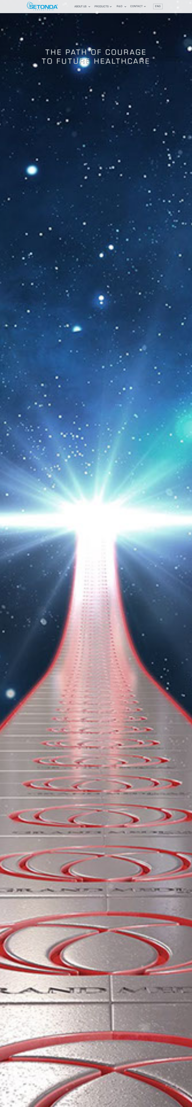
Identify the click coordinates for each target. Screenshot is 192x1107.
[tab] (81, 6)
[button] (158, 6)
